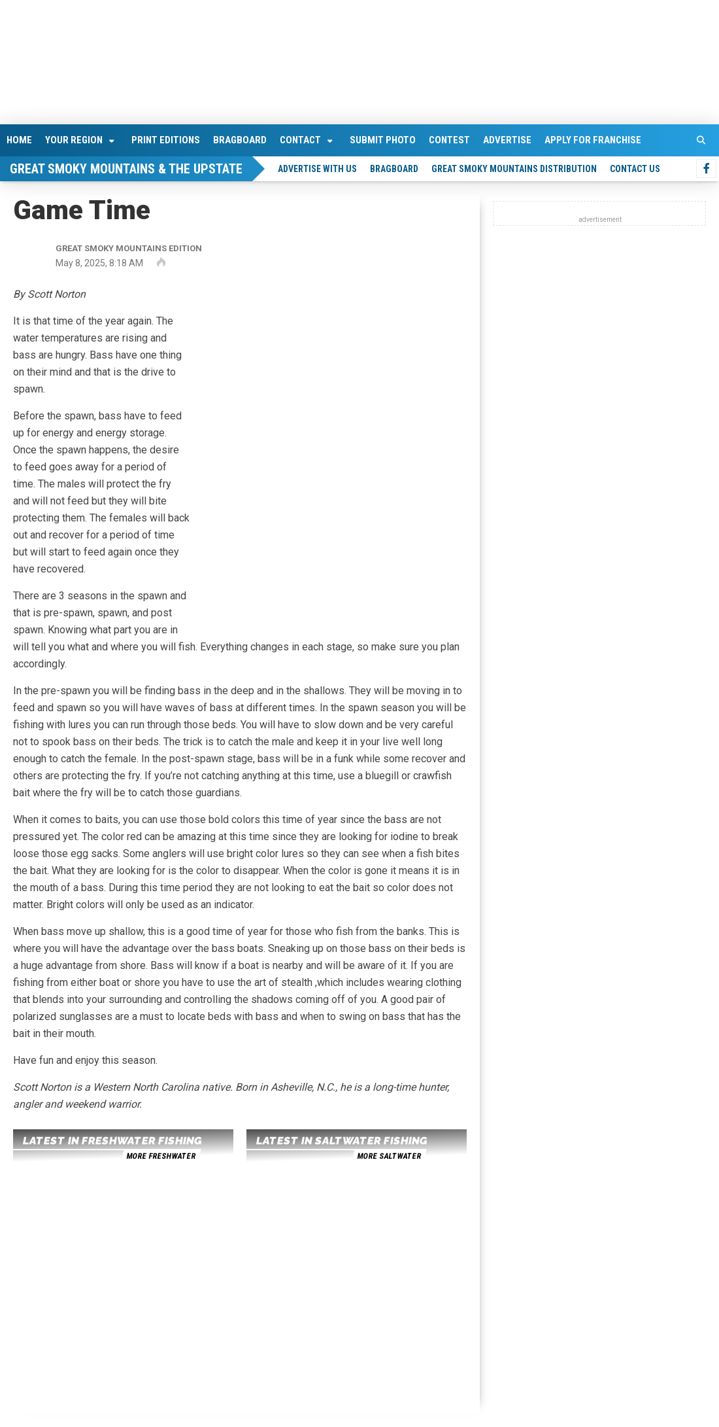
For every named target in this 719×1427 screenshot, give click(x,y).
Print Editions (165, 140)
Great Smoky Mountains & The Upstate (126, 169)
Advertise (507, 140)
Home (19, 140)
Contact (300, 140)
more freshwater (160, 1156)
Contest (449, 140)
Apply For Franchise (592, 140)
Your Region (74, 140)
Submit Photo (383, 140)
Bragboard (240, 140)
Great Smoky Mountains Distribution (514, 169)
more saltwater (389, 1156)
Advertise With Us (317, 169)
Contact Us (635, 169)
